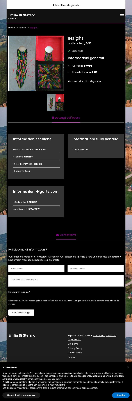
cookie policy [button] (55, 379)
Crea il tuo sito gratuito (66, 5)
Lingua (71, 357)
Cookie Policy (75, 352)
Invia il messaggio (21, 312)
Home (11, 28)
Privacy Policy (75, 348)
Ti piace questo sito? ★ (92, 337)
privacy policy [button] (95, 373)
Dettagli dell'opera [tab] (66, 117)
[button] (128, 367)
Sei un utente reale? (19, 292)
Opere (22, 28)
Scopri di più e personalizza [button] (21, 395)
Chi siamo (73, 344)
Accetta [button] (121, 395)
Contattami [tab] (66, 235)
